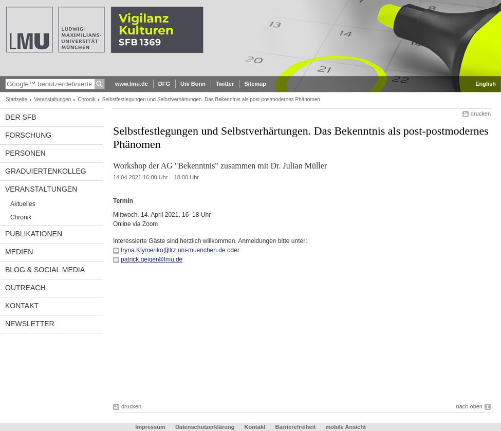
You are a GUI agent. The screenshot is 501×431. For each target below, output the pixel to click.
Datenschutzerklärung (205, 427)
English (485, 84)
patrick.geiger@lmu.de (151, 259)
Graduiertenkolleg (45, 171)
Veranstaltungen (52, 99)
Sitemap (255, 84)
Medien (19, 252)
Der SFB (20, 117)
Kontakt (22, 306)
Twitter (225, 84)
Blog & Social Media (45, 270)
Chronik (86, 99)
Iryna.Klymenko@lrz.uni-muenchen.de (173, 250)
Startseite (16, 99)
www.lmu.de (131, 84)
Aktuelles (22, 204)
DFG (164, 84)
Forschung (28, 135)
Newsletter (29, 324)
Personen (25, 153)
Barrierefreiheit (296, 427)
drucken (481, 113)
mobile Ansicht (345, 427)
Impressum (150, 427)
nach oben (469, 406)
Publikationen (33, 234)
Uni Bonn (193, 84)
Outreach (25, 288)
